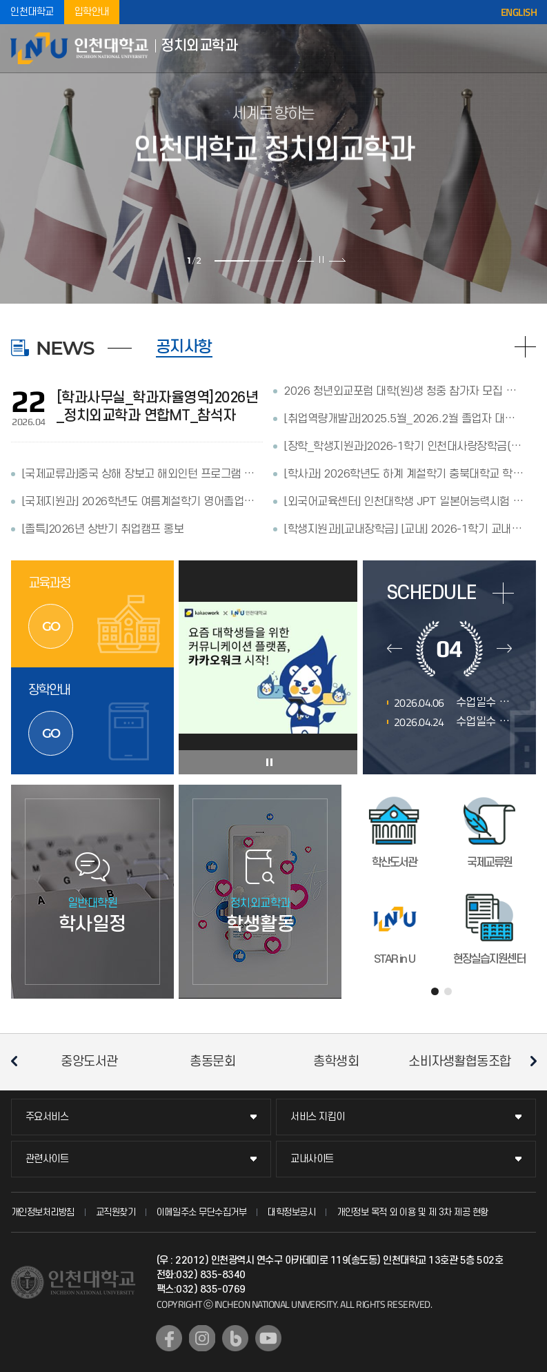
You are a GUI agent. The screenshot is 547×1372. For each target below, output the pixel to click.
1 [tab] (232, 261)
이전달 (394, 648)
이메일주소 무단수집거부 (201, 1212)
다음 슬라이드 (337, 259)
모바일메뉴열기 (526, 48)
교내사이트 (312, 1159)
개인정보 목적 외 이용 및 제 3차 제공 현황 (412, 1212)
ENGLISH (519, 12)
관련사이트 (47, 1159)
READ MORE (525, 346)
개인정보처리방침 (42, 1212)
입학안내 (91, 12)
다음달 (504, 648)
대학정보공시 (291, 1212)
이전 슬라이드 (306, 259)
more (503, 593)
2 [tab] (266, 261)
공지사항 (184, 347)
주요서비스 (47, 1117)
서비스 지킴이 (317, 1117)
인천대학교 (32, 12)
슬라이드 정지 (321, 259)
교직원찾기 (116, 1212)
